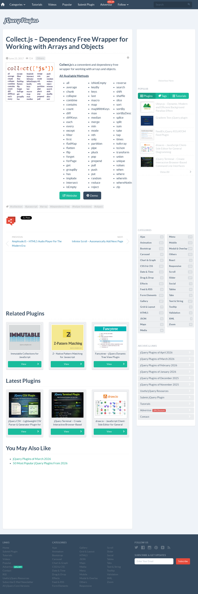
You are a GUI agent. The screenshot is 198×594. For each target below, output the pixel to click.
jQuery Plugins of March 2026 (32, 458)
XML (180, 318)
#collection (16, 206)
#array (43, 206)
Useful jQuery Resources (166, 390)
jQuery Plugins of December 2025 (166, 378)
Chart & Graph (152, 260)
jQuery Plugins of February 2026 (166, 365)
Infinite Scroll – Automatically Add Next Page (97, 241)
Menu (180, 236)
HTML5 (152, 312)
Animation (152, 242)
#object (98, 206)
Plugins (146, 95)
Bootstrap (152, 248)
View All (176, 171)
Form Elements (152, 295)
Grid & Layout (152, 307)
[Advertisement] (67, 278)
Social (180, 283)
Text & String (180, 301)
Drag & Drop (152, 277)
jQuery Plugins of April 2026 (166, 352)
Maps (152, 324)
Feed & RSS (152, 289)
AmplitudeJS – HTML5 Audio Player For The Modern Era (37, 243)
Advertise (107, 3)
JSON (152, 318)
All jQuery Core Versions (16, 585)
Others (40, 58)
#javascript (31, 206)
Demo (92, 195)
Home (6, 547)
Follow (123, 4)
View (30, 364)
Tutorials (37, 4)
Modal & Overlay (180, 248)
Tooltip (180, 307)
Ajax (152, 236)
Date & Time (152, 272)
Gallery (152, 301)
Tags (162, 95)
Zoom (180, 324)
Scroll (180, 272)
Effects (152, 283)
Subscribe (183, 561)
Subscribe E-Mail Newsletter (18, 582)
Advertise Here (166, 80)
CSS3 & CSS (152, 266)
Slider (180, 277)
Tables (180, 289)
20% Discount (159, 410)
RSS (5, 574)
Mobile (180, 242)
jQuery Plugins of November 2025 (166, 384)
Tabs (180, 295)
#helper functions (81, 206)
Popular (67, 4)
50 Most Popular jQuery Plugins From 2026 (40, 463)
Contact (166, 416)
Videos (52, 4)
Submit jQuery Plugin (166, 397)
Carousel (152, 254)
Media (152, 330)
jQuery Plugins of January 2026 (166, 371)
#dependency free (59, 206)
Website (70, 195)
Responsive (180, 266)
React (180, 260)
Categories (18, 4)
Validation (180, 312)
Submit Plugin (86, 4)
